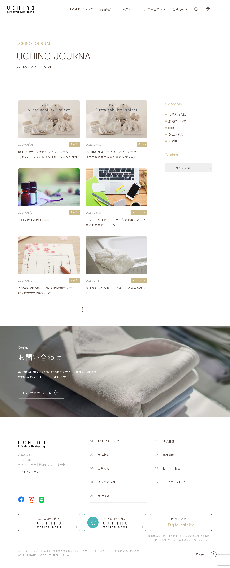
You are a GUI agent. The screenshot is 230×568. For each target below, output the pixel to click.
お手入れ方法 (177, 114)
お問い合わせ (171, 468)
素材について (177, 121)
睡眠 (171, 128)
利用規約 (117, 551)
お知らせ (128, 9)
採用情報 (168, 455)
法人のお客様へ (151, 9)
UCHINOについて (81, 9)
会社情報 (178, 9)
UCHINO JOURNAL (174, 482)
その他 (172, 141)
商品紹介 (106, 9)
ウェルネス (175, 134)
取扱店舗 (168, 441)
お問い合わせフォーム (41, 392)
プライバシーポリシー (31, 472)
